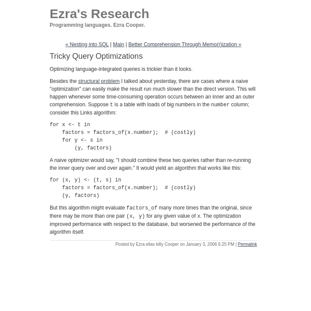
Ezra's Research (99, 13)
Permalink (247, 243)
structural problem (99, 81)
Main (118, 44)
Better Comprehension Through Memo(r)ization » (184, 44)
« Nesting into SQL (86, 44)
